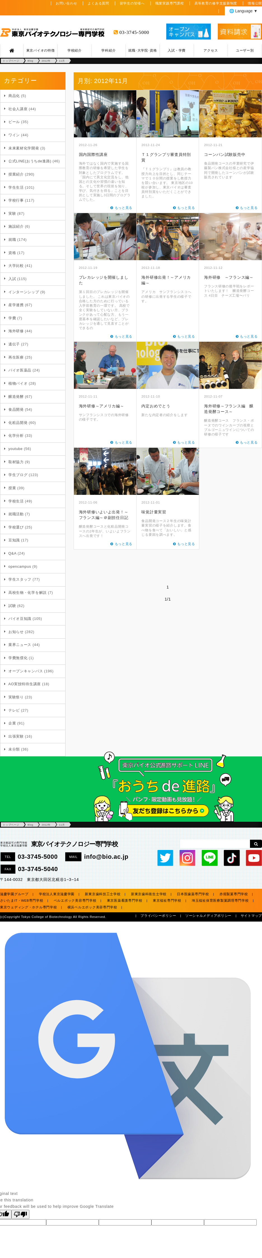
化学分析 (16, 435)
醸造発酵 (16, 396)
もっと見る (124, 207)
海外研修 (16, 331)
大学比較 (16, 266)
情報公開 (255, 3)
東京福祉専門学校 (167, 900)
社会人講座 (18, 109)
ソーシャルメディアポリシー (208, 915)
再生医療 (16, 357)
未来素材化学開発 (23, 148)
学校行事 (16, 200)
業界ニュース (19, 645)
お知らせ (16, 632)
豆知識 (14, 540)
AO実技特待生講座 (24, 684)
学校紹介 (74, 50)
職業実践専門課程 (169, 3)
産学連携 (16, 305)
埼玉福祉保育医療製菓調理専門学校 (220, 900)
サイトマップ (251, 915)
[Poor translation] (20, 1214)
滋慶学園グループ (14, 894)
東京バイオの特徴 (40, 50)
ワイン (14, 135)
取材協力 (16, 462)
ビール (14, 122)
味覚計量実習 (153, 512)
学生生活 (16, 187)
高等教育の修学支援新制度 (216, 3)
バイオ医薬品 (19, 370)
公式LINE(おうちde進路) (30, 161)
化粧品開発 (18, 423)
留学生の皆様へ (132, 3)
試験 (12, 606)
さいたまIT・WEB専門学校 (21, 900)
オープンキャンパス (25, 671)
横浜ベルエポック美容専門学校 (92, 907)
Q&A (12, 553)
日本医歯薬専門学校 (193, 894)
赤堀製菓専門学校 (233, 894)
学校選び (16, 527)
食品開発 (16, 409)
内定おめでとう (155, 406)
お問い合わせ (66, 3)
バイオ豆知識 (19, 619)
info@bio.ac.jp (106, 856)
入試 (12, 279)
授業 (12, 488)
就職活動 (16, 514)
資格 (12, 253)
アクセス (210, 50)
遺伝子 (14, 344)
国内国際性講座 (93, 154)
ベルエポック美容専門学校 (75, 900)
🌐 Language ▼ (243, 11)
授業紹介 (16, 174)
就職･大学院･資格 (142, 50)
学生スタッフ (19, 579)
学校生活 (16, 501)
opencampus (19, 566)
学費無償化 (18, 658)
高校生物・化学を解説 (27, 592)
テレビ (14, 710)
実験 (12, 213)
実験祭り (16, 697)
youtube (15, 449)
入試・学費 (177, 50)
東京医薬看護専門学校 (124, 900)
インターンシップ (23, 292)
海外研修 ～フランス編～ (229, 277)
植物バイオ (18, 383)
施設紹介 (16, 226)
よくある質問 (98, 3)
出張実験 (16, 736)
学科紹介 (108, 50)
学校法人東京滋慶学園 (56, 894)
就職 (12, 239)
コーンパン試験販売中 (224, 154)
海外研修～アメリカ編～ (101, 406)
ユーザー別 (245, 50)
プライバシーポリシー (158, 915)
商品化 (14, 96)
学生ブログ (18, 475)
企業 (12, 723)
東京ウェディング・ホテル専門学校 (28, 907)
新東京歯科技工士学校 (102, 894)
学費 (12, 318)
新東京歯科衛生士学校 (149, 894)
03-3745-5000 (134, 32)
